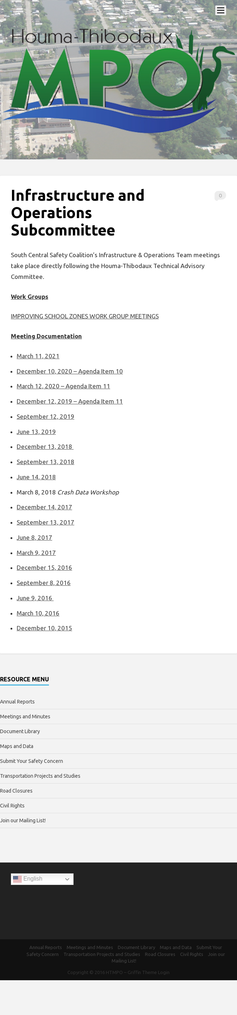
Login (164, 972)
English (27, 879)
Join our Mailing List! (23, 820)
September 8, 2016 (44, 582)
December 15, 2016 (44, 567)
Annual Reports (17, 702)
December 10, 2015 (44, 628)
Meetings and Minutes (25, 716)
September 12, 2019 (45, 416)
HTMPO (114, 972)
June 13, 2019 (36, 431)
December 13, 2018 (45, 446)
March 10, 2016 (38, 613)
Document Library (20, 731)
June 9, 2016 (35, 597)
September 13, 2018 (45, 461)
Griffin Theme (142, 972)
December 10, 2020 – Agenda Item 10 (70, 371)
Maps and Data (16, 746)
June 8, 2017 (34, 537)
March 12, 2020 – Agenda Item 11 (63, 386)
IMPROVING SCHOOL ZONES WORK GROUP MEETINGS (85, 316)
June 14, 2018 (36, 476)
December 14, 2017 (44, 507)
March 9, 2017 (36, 552)
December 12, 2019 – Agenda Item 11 (70, 401)
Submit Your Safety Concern (31, 761)
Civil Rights (12, 806)
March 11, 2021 (38, 355)
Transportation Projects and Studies (40, 776)
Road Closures (16, 791)
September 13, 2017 (45, 522)
